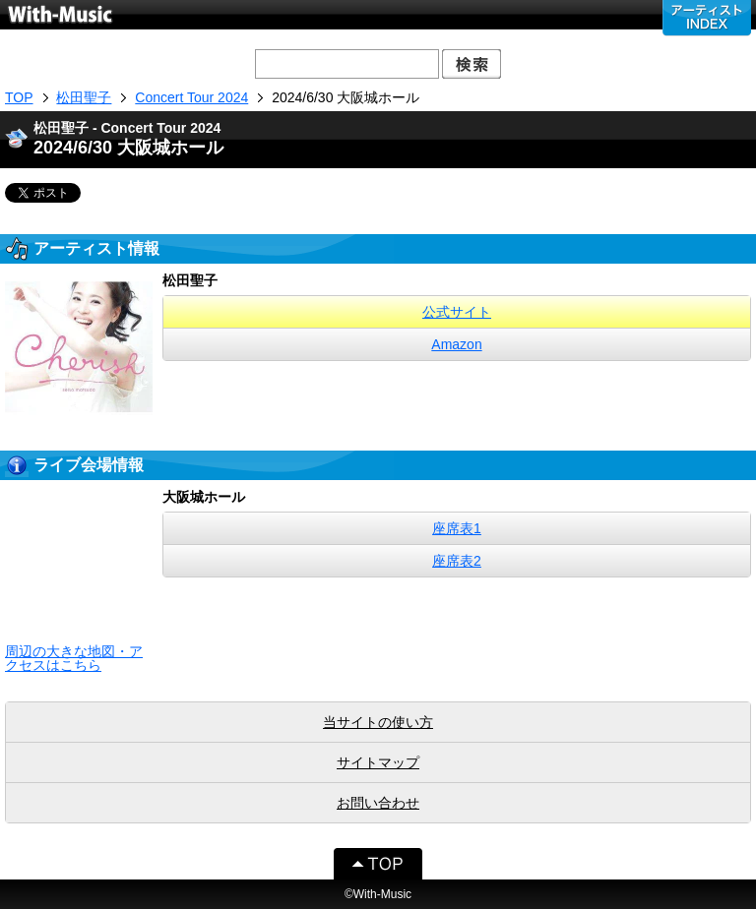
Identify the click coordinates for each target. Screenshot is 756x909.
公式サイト (456, 312)
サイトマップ (378, 762)
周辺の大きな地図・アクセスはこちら (74, 658)
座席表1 (456, 528)
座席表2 (456, 561)
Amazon (456, 344)
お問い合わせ (378, 803)
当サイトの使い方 (378, 722)
